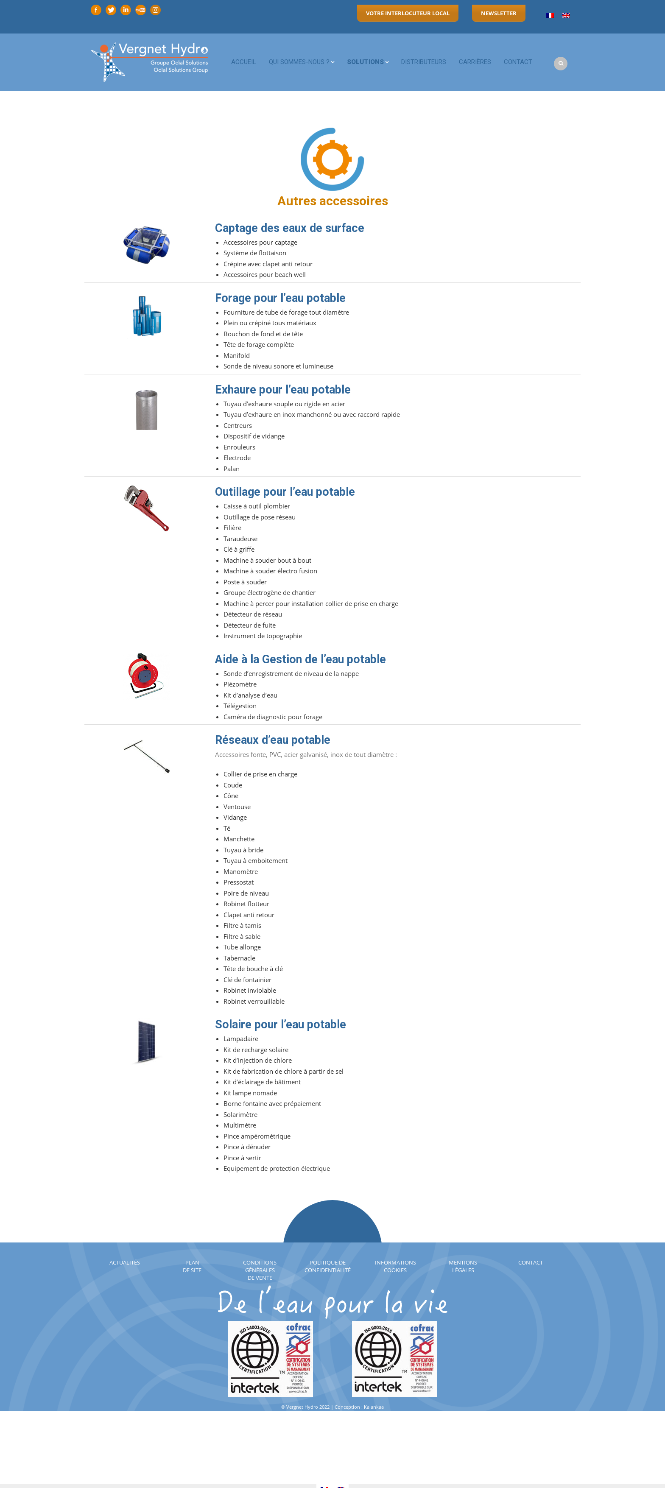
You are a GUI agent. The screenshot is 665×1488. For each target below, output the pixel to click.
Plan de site (192, 1266)
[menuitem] (550, 16)
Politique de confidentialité (328, 1266)
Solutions (365, 62)
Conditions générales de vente (260, 1270)
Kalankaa (374, 1407)
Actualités (124, 1262)
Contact (518, 62)
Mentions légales (463, 1266)
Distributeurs (423, 62)
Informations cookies (395, 1266)
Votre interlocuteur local (408, 13)
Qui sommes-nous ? (299, 62)
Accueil (243, 62)
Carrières (475, 62)
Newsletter (499, 13)
